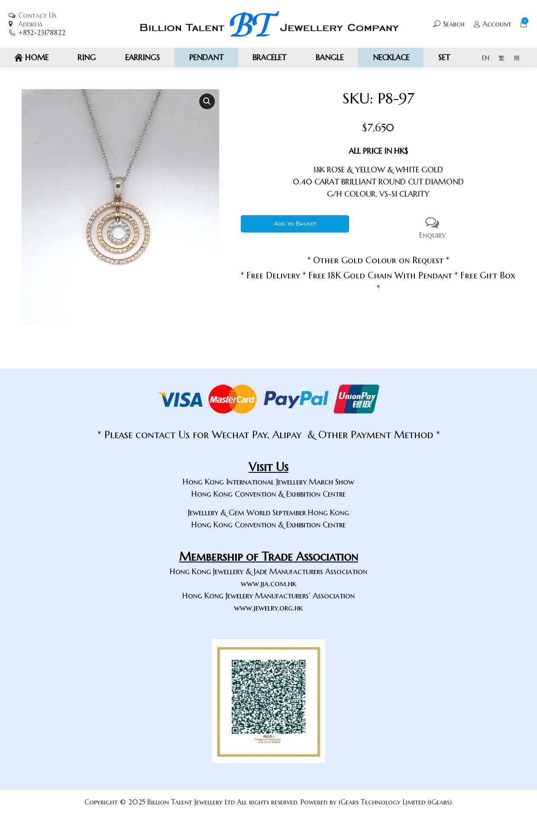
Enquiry (432, 227)
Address (30, 23)
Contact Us (37, 15)
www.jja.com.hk (269, 583)
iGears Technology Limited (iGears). (396, 802)
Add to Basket (295, 223)
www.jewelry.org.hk (268, 608)
